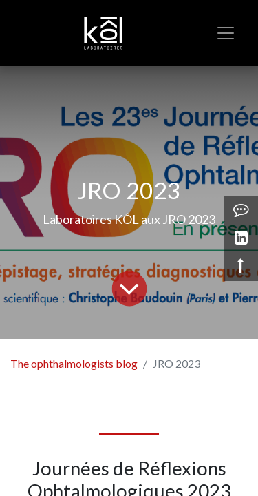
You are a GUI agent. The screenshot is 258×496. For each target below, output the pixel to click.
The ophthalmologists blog (74, 363)
